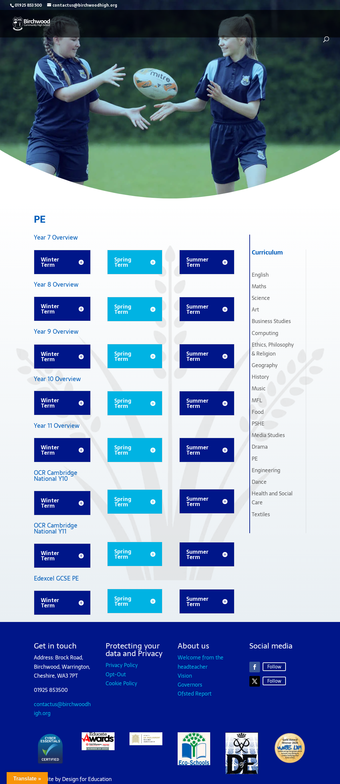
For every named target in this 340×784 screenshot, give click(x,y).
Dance (259, 481)
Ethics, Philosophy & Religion (273, 349)
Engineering (266, 470)
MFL (257, 400)
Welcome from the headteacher (200, 662)
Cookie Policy (121, 683)
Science (261, 298)
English (260, 274)
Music (259, 388)
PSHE (258, 423)
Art (255, 309)
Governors (190, 684)
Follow (274, 666)
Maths (259, 286)
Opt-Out (116, 674)
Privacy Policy (122, 665)
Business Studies (271, 321)
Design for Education (87, 779)
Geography (265, 365)
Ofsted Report (195, 693)
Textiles (261, 514)
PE (255, 458)
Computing (265, 333)
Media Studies (268, 435)
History (260, 376)
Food (258, 412)
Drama (260, 446)
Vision (185, 675)
